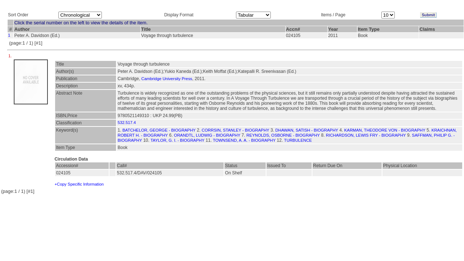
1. (10, 56)
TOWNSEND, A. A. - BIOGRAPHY (244, 140)
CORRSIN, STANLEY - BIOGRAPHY (235, 130)
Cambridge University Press (166, 78)
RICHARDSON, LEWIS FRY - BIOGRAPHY (366, 135)
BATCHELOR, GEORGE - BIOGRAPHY (159, 130)
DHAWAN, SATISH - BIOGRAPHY (307, 130)
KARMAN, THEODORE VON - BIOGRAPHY (385, 130)
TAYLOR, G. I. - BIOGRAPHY (177, 140)
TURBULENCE (298, 140)
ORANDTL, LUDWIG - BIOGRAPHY (207, 135)
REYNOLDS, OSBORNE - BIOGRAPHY (283, 135)
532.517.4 (126, 122)
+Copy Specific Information (79, 184)
